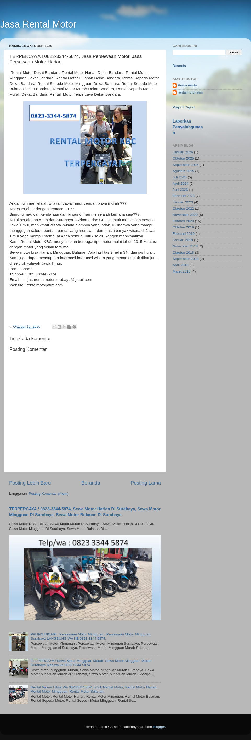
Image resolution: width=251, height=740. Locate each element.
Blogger (159, 727)
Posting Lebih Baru (30, 483)
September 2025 (186, 165)
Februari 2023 (184, 196)
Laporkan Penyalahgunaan (188, 127)
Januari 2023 (183, 202)
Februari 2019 (184, 234)
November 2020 (185, 215)
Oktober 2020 (183, 221)
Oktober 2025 (183, 158)
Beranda (90, 483)
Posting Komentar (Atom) (49, 494)
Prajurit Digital (184, 107)
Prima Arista (187, 85)
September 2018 (186, 259)
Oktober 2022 (183, 208)
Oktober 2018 (183, 252)
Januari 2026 (183, 152)
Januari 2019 (183, 240)
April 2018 (181, 265)
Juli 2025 (180, 177)
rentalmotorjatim (190, 92)
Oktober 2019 (183, 227)
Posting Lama (145, 483)
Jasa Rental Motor (38, 24)
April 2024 (181, 184)
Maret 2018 (181, 271)
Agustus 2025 (183, 171)
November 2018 (185, 246)
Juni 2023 (180, 190)
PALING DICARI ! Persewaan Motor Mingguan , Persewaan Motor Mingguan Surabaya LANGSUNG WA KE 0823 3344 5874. (90, 636)
